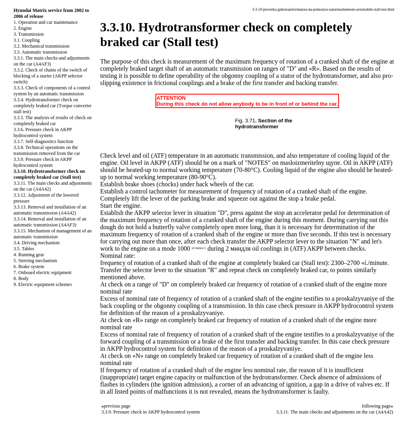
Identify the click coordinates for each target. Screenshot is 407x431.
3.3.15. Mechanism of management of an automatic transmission (53, 234)
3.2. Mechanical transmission (42, 46)
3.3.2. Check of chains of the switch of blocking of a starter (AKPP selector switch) (50, 76)
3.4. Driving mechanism (37, 242)
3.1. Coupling (27, 40)
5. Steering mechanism (35, 260)
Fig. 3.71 (245, 121)
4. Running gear (29, 254)
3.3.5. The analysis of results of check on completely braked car (52, 120)
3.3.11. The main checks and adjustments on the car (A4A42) (334, 412)
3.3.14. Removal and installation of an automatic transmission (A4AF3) (50, 222)
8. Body (21, 278)
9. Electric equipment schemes (43, 284)
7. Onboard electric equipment (43, 272)
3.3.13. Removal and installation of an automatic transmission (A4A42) (50, 210)
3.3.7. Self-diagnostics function (43, 141)
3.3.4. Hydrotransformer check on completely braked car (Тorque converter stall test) (53, 105)
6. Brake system (29, 266)
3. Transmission (29, 34)
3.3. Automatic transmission (40, 52)
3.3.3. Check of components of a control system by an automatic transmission (52, 91)
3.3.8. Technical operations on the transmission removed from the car (47, 150)
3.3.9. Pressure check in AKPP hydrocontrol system (43, 162)
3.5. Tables (24, 248)
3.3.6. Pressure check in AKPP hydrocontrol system (43, 132)
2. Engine (23, 28)
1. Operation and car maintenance (46, 22)
